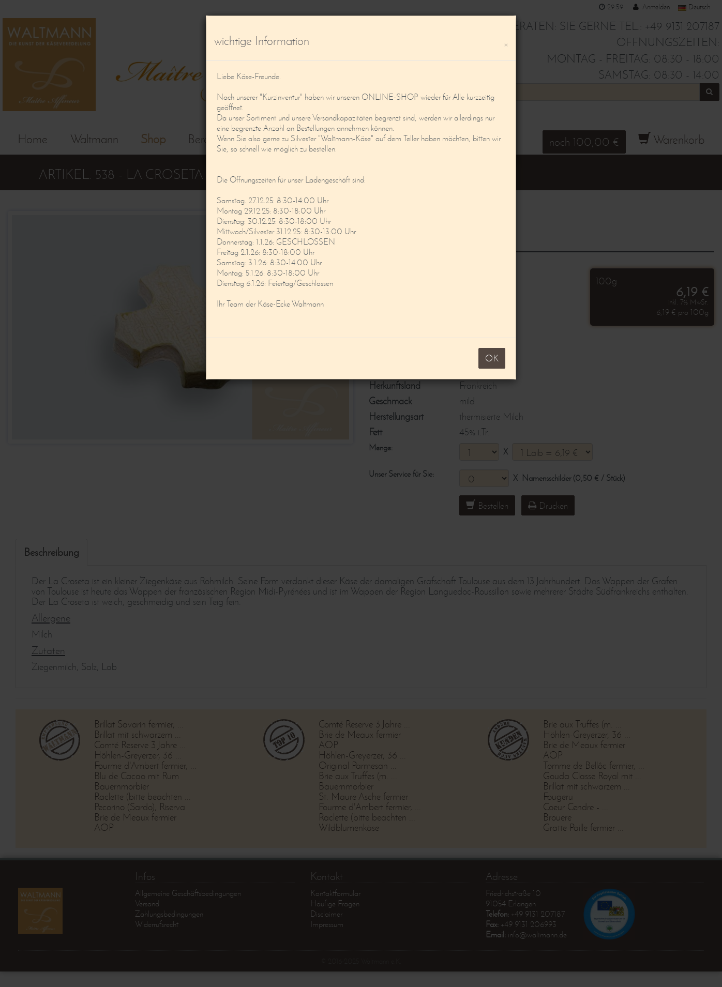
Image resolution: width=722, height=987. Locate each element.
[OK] (506, 43)
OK (492, 358)
